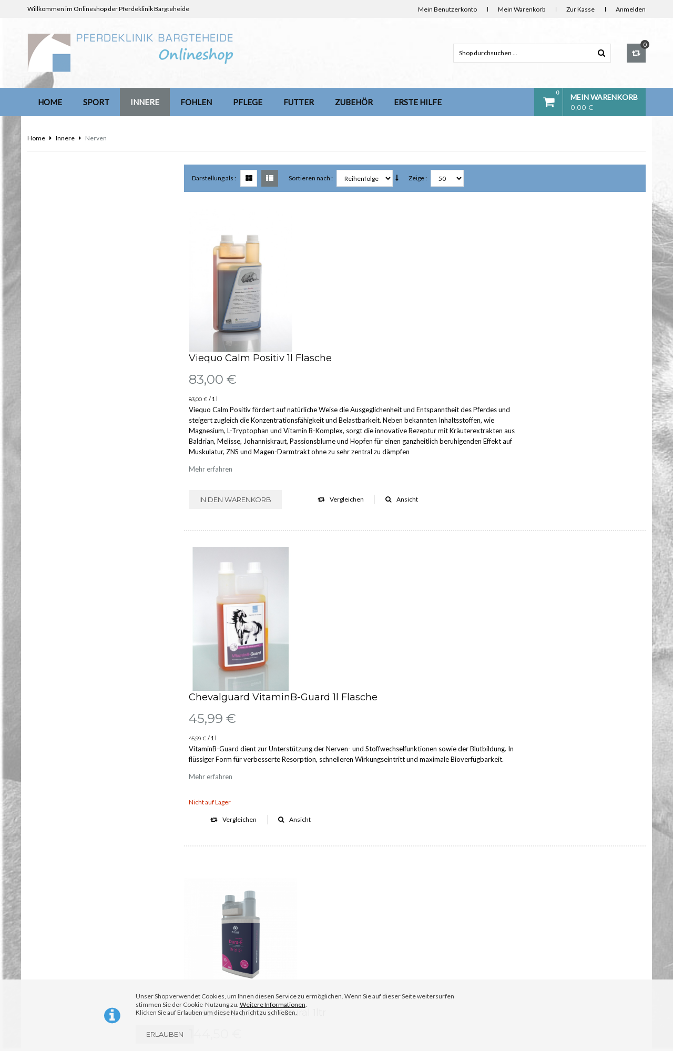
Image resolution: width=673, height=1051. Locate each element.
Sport (96, 102)
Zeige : (419, 178)
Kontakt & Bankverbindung (228, 882)
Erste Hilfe (418, 102)
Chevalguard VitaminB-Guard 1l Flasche (399, 409)
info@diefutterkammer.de (572, 970)
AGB (196, 972)
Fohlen (196, 102)
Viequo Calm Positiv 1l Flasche (376, 214)
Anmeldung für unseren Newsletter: (93, 199)
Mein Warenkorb (521, 9)
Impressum (206, 927)
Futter (298, 102)
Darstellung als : (215, 178)
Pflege (247, 102)
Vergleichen (457, 355)
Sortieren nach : (312, 178)
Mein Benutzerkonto (447, 9)
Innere (144, 102)
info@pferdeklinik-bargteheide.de (424, 970)
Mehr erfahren (327, 325)
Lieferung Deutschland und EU (233, 905)
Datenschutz (208, 950)
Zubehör (354, 102)
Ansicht (518, 355)
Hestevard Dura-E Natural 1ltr (373, 582)
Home (50, 102)
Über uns (203, 859)
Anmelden (631, 9)
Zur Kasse (580, 9)
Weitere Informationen (272, 1004)
